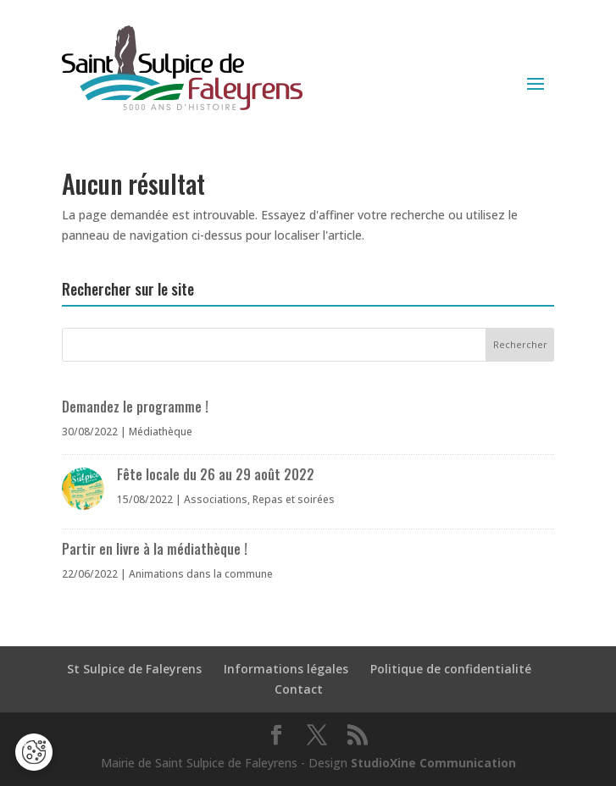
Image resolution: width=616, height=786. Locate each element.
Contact (299, 689)
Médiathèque (160, 431)
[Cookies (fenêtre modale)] (34, 752)
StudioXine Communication (433, 763)
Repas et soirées (294, 499)
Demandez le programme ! (135, 406)
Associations (215, 499)
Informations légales (286, 669)
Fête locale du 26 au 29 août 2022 (215, 474)
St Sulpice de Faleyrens (134, 669)
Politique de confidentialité (450, 669)
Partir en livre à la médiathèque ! (154, 549)
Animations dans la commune (201, 574)
